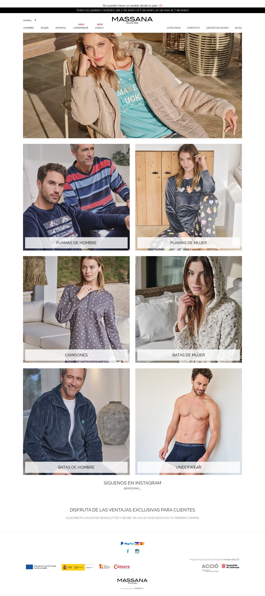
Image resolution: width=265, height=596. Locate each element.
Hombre (28, 27)
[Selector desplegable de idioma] (30, 20)
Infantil (61, 27)
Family (99, 27)
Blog (238, 27)
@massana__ (132, 488)
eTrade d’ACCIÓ (231, 559)
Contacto (193, 27)
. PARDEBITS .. (138, 588)
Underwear (80, 27)
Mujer (44, 27)
